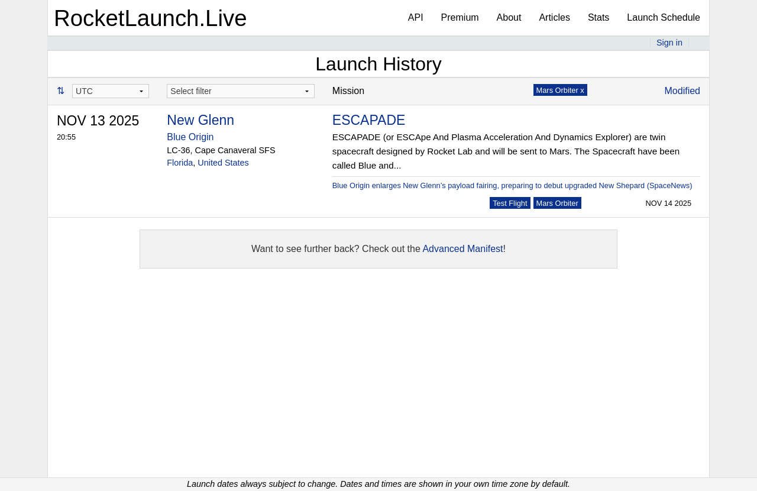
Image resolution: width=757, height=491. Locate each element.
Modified (682, 91)
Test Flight (510, 203)
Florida (180, 162)
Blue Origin (190, 137)
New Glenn (200, 120)
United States (223, 162)
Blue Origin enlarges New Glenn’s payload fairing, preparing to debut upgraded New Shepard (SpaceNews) (512, 185)
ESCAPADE (369, 120)
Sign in (669, 42)
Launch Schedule (663, 17)
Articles (554, 17)
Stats (598, 17)
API (415, 17)
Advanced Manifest (462, 249)
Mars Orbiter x (560, 90)
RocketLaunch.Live (150, 18)
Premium (460, 17)
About (509, 17)
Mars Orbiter (557, 203)
